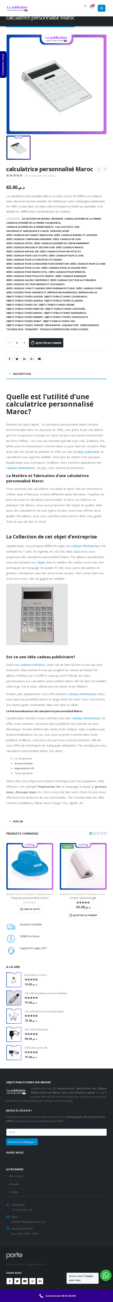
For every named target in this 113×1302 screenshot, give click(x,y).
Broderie (57, 218)
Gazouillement (17, 359)
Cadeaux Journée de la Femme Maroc (30, 226)
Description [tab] (22, 374)
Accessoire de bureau (36, 218)
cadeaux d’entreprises (20, 468)
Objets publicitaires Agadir (24, 296)
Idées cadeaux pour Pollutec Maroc (30, 276)
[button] (90, 833)
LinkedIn (24, 359)
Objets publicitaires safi (59, 321)
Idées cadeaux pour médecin (66, 271)
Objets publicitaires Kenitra (25, 308)
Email (39, 359)
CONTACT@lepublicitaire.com (28, 1221)
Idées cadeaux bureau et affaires (75, 235)
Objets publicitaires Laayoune (65, 308)
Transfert (31, 329)
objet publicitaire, (88, 452)
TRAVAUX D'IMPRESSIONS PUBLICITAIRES (64, 329)
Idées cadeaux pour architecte (60, 251)
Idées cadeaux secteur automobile (73, 280)
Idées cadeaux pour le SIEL (23, 267)
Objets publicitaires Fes (21, 304)
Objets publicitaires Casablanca (65, 296)
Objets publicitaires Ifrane (56, 304)
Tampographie (89, 325)
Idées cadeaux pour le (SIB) (66, 255)
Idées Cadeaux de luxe (67, 239)
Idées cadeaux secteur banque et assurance (35, 284)
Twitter (17, 1281)
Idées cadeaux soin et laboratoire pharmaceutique (40, 288)
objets (40, 562)
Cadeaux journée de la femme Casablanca (33, 222)
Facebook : (10, 1281)
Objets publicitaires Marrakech (65, 312)
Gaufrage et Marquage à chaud (27, 230)
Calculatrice (64, 226)
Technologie (14, 329)
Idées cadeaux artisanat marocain (29, 235)
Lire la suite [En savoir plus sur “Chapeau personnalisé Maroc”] (32, 909)
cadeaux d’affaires (32, 665)
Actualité (14, 1184)
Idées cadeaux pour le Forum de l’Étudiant (34, 259)
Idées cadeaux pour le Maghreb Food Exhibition (37, 263)
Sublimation (69, 325)
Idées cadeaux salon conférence (27, 280)
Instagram (32, 1281)
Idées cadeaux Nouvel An (22, 251)
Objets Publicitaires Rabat (24, 321)
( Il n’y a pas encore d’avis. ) (40, 175)
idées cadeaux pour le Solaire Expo (64, 267)
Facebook (9, 359)
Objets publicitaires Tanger (24, 325)
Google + (32, 359)
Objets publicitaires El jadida (63, 300)
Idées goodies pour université (26, 292)
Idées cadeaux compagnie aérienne (29, 239)
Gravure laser (59, 230)
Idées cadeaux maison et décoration (30, 247)
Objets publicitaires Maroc (24, 312)
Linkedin (40, 1281)
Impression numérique (62, 292)
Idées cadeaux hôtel (19, 243)
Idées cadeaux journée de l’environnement (62, 243)
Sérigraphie (52, 325)
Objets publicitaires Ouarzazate (66, 316)
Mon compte (16, 1176)
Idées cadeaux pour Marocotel (26, 271)
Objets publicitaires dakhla (24, 300)
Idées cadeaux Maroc (70, 247)
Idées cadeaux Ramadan (70, 276)
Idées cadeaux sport (89, 288)
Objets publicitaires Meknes (24, 316)
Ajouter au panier (48, 343)
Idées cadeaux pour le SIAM (87, 263)
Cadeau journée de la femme (82, 218)
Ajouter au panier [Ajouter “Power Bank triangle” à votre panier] (85, 915)
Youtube (25, 1281)
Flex (76, 226)
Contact (13, 1192)
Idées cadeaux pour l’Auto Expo (26, 255)
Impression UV (87, 292)
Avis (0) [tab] (18, 821)
